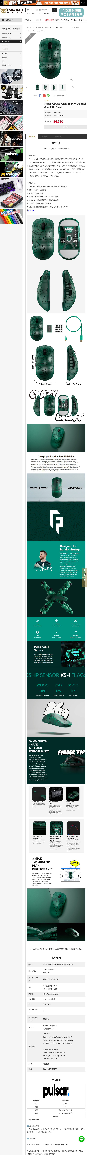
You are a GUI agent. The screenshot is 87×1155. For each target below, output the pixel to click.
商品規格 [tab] (45, 136)
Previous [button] (2, 3)
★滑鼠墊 (4, 53)
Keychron (54, 13)
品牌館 (38, 20)
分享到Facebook (40, 95)
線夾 (3, 61)
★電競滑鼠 (5, 41)
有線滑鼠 (5, 45)
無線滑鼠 (34, 13)
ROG (40, 13)
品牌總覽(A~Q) (6, 33)
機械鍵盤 (46, 13)
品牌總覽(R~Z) (6, 37)
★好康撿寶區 (49, 20)
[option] (41, 2)
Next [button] (80, 3)
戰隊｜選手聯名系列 (62, 20)
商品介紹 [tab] (32, 136)
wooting (27, 13)
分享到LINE (48, 95)
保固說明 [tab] (58, 136)
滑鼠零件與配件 (7, 65)
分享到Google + (44, 95)
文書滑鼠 (4, 57)
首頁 (31, 27)
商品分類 (7, 20)
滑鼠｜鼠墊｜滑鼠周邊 (11, 29)
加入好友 (82, 1139)
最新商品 (28, 20)
